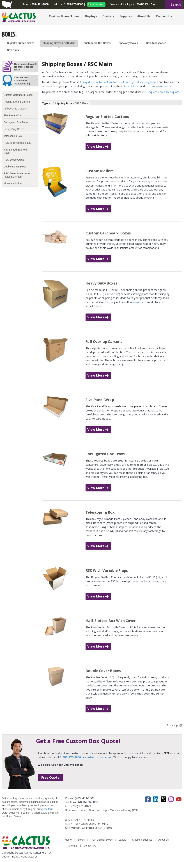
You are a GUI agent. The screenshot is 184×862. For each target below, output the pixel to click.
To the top (172, 725)
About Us (143, 16)
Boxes (81, 839)
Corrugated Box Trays (16, 122)
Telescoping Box (13, 136)
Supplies (126, 16)
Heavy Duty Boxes (14, 129)
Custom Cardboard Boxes (18, 94)
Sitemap (72, 845)
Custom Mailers (100, 170)
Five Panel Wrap (13, 115)
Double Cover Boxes (15, 166)
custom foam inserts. (159, 86)
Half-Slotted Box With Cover (15, 151)
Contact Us (164, 16)
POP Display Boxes (102, 839)
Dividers (108, 16)
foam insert (139, 302)
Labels (122, 839)
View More (96, 146)
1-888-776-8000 (88, 802)
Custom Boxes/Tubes (64, 16)
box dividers (132, 86)
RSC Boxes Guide (14, 159)
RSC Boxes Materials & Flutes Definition (17, 175)
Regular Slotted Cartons (17, 101)
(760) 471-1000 (85, 798)
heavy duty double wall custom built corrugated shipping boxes (119, 82)
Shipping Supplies (142, 839)
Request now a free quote (163, 92)
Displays (91, 16)
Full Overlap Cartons (15, 108)
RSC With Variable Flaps (17, 142)
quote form (47, 809)
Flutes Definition (13, 183)
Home (68, 839)
